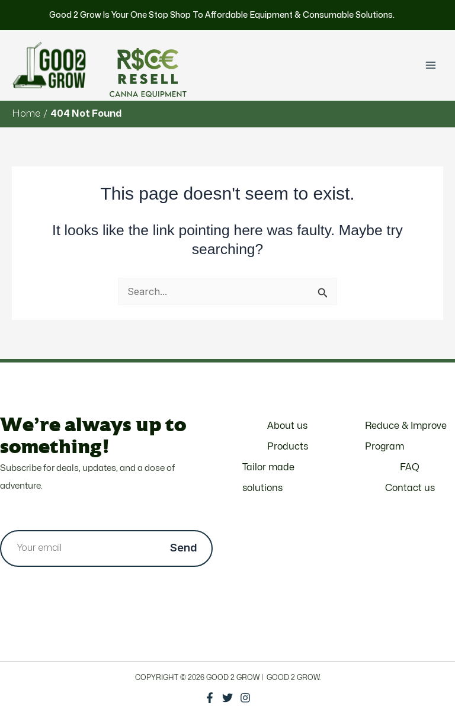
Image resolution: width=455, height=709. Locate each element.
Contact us (410, 488)
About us (287, 426)
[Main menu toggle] (430, 65)
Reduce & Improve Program (406, 436)
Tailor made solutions (268, 478)
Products (287, 446)
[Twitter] (227, 697)
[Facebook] (209, 697)
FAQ (409, 467)
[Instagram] (245, 697)
